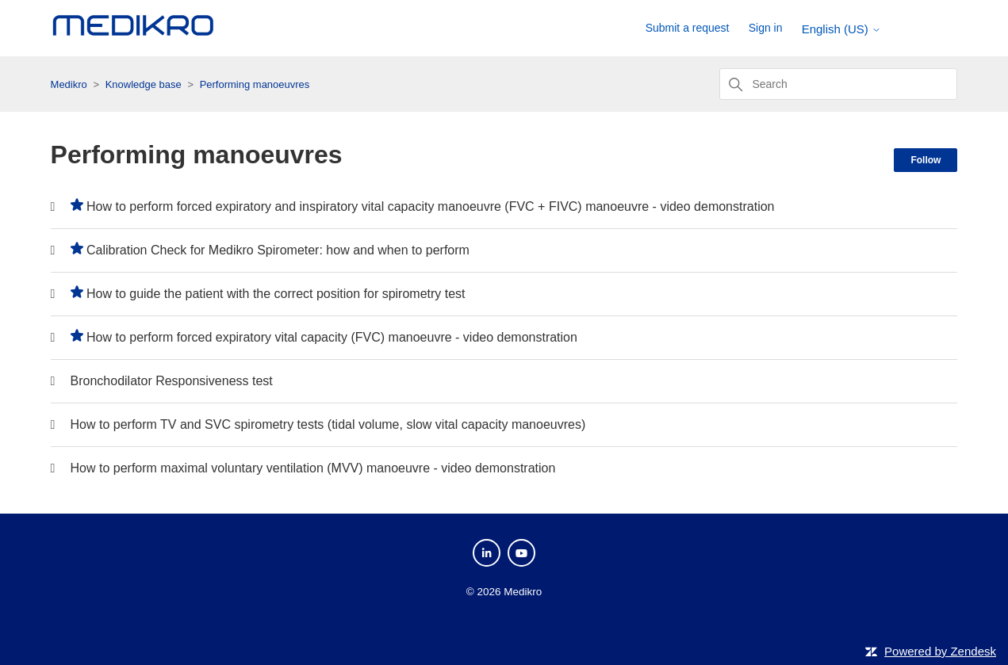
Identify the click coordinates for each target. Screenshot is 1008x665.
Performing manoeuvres (255, 84)
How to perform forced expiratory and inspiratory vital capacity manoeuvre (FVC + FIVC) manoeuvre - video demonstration (430, 206)
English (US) (841, 29)
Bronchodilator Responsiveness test (172, 381)
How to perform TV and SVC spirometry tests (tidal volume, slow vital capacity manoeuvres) (328, 424)
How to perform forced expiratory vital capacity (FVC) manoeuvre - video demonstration (331, 337)
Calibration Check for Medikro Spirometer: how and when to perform (278, 250)
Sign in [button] (766, 27)
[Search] (838, 84)
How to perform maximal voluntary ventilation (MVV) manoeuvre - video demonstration (313, 468)
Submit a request (688, 27)
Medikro (69, 84)
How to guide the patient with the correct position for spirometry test (276, 293)
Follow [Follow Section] (925, 160)
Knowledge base (143, 84)
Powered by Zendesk (940, 651)
